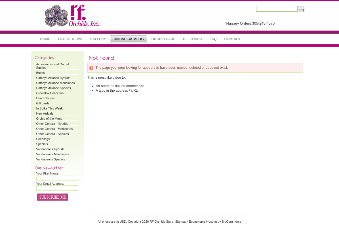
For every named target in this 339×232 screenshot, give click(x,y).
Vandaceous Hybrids (50, 149)
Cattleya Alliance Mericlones (55, 83)
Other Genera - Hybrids (52, 123)
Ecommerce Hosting (203, 221)
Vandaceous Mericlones (52, 154)
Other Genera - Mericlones (54, 128)
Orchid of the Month (50, 118)
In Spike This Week (49, 108)
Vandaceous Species (50, 159)
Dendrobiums (45, 98)
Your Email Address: (50, 183)
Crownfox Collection (50, 93)
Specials (42, 144)
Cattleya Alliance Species (53, 88)
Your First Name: (47, 173)
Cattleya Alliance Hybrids (53, 78)
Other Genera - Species (52, 134)
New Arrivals (44, 113)
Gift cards (43, 103)
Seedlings (43, 139)
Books (40, 72)
